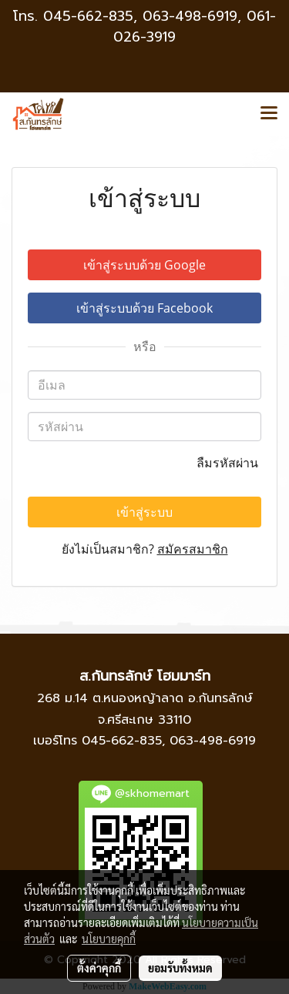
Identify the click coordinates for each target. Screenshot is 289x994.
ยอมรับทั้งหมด (180, 968)
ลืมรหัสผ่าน (229, 462)
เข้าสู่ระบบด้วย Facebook (144, 308)
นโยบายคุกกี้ (109, 938)
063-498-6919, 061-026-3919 (194, 26)
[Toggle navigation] (269, 114)
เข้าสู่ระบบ (144, 512)
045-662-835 (88, 16)
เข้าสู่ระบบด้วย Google (144, 264)
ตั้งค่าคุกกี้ (99, 968)
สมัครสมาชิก (192, 549)
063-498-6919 (213, 740)
